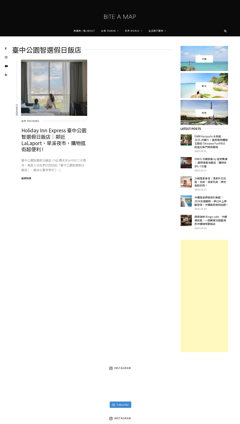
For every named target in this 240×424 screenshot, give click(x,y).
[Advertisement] (204, 296)
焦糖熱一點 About (84, 30)
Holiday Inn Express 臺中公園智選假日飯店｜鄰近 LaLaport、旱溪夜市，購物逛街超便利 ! (53, 140)
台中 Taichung (30, 120)
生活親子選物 (155, 30)
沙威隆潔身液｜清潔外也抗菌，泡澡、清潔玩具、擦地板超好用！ (210, 181)
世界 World (132, 30)
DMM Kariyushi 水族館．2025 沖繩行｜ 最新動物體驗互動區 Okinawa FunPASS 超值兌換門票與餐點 (211, 141)
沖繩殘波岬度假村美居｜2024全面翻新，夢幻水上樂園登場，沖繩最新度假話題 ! (210, 201)
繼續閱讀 (26, 178)
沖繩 (204, 58)
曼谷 (204, 85)
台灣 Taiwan (108, 30)
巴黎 (204, 112)
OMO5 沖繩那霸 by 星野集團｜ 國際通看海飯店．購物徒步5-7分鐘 (210, 162)
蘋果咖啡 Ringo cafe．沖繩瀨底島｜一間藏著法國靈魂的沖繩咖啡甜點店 (210, 220)
